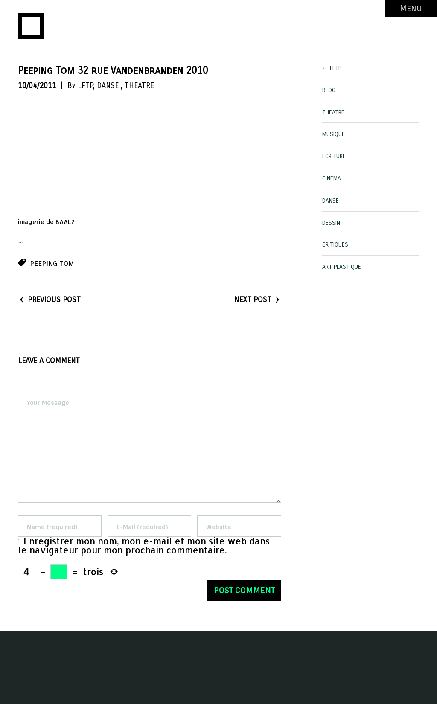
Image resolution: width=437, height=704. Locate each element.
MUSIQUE (333, 134)
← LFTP (331, 68)
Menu (411, 8)
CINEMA (331, 178)
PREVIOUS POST (49, 299)
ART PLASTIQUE (341, 267)
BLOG (328, 90)
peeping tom (52, 263)
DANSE (108, 85)
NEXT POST (257, 299)
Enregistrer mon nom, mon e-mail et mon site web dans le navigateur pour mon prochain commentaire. (144, 545)
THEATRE (139, 85)
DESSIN (331, 223)
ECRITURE (334, 156)
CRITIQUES (335, 244)
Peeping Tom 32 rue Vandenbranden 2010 (113, 70)
